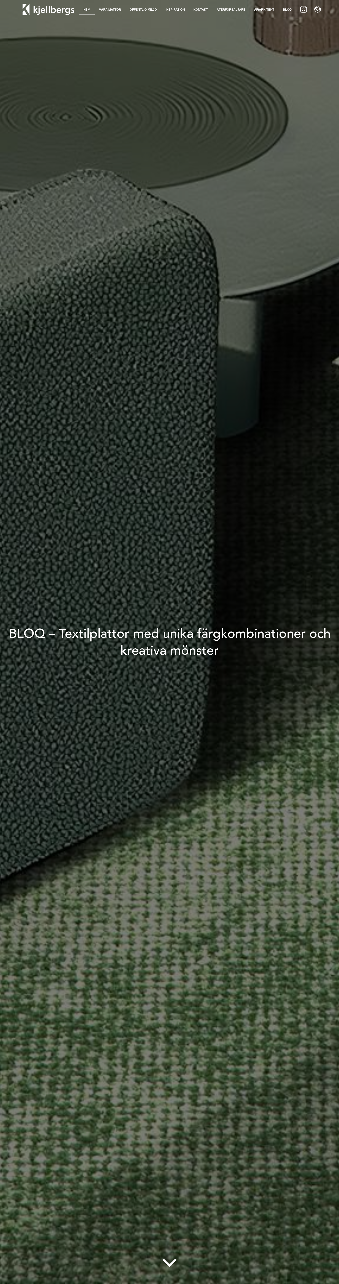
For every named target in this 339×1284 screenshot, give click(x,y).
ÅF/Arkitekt (264, 9)
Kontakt (200, 9)
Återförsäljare (231, 9)
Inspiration (175, 9)
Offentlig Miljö (143, 9)
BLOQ (287, 9)
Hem (86, 9)
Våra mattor (110, 9)
